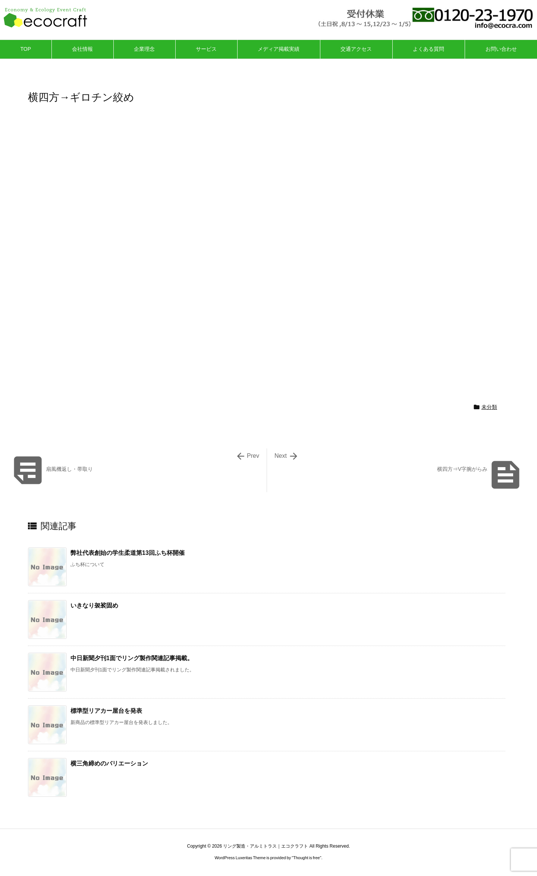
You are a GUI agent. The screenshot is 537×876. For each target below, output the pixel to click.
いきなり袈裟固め (94, 605)
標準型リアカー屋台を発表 (106, 711)
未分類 (489, 407)
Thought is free (306, 857)
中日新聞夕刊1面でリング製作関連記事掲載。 (131, 658)
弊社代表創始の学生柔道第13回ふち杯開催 (127, 553)
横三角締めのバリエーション (109, 763)
